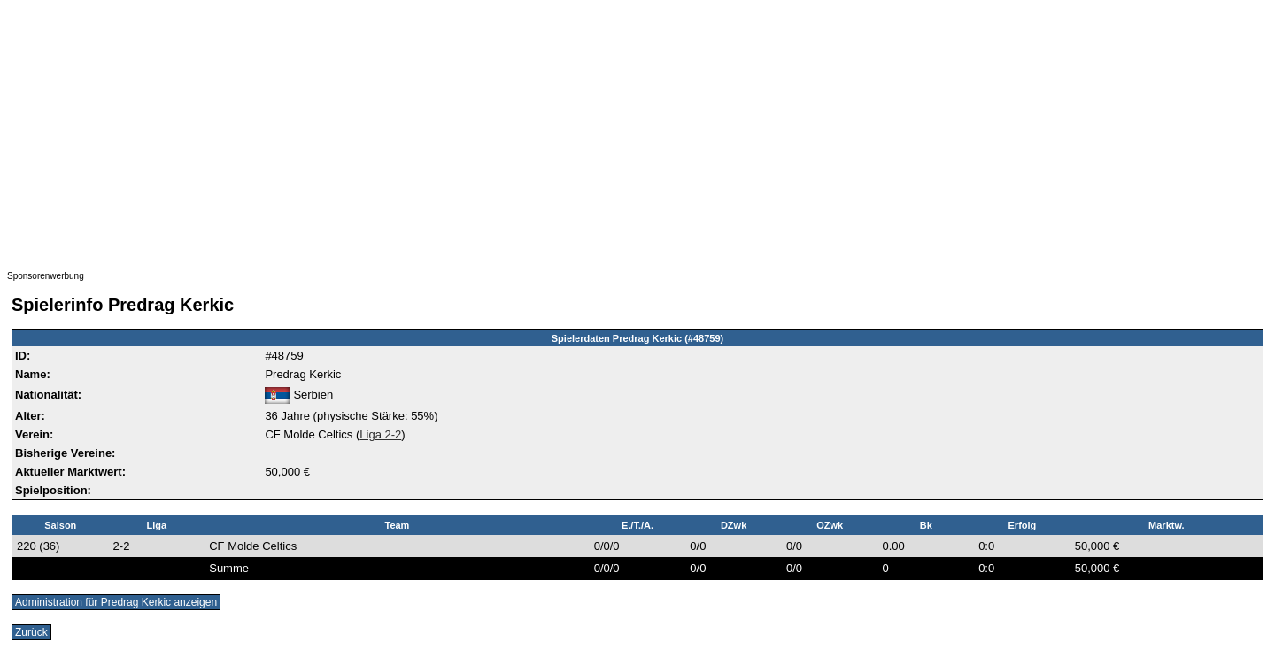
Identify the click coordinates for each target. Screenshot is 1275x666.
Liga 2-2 (380, 434)
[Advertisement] (538, 131)
